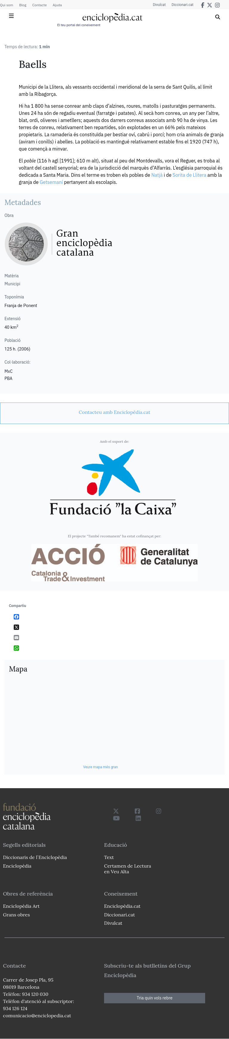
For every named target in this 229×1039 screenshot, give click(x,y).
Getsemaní (51, 182)
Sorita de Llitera (189, 175)
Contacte (39, 5)
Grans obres (16, 915)
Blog (22, 5)
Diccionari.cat (183, 5)
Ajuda (57, 5)
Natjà (157, 175)
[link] (114, 412)
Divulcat (159, 5)
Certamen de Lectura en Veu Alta (127, 868)
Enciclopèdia (17, 866)
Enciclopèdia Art (21, 906)
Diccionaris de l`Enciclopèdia (35, 857)
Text (109, 857)
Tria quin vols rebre (155, 998)
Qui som (6, 5)
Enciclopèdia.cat (122, 906)
